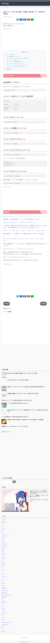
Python (3, 519)
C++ (3, 579)
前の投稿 (43, 303)
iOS (2, 629)
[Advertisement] (25, 39)
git (2, 560)
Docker (3, 554)
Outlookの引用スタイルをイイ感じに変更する (18, 380)
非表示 (25, 52)
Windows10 (4, 590)
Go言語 (3, 601)
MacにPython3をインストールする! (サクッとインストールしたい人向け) (22, 216)
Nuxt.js (3, 563)
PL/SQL (3, 611)
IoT (2, 604)
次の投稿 (6, 303)
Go (2, 599)
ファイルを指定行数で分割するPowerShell (17, 403)
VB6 (3, 620)
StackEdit (4, 588)
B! (24, 19)
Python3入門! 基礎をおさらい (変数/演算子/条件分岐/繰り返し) (20, 222)
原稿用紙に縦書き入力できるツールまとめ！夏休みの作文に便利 (22, 393)
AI (2, 572)
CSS (3, 540)
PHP (3, 526)
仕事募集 (32, 499)
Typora (3, 617)
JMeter (3, 583)
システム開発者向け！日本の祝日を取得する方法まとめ (15, 416)
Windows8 (4, 592)
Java (3, 533)
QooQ (27, 642)
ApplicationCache (6, 595)
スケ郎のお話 (5, 3)
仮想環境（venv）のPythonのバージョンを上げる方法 (15, 426)
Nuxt (3, 606)
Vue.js (3, 551)
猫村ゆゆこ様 (44, 495)
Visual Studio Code (6, 622)
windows (4, 558)
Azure (3, 538)
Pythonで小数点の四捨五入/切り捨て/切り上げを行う (17, 257)
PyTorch (4, 613)
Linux (3, 556)
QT (2, 615)
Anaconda (4, 544)
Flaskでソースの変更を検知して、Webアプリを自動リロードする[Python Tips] (24, 230)
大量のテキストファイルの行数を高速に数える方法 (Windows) (17, 400)
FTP (3, 581)
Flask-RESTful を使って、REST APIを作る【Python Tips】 (19, 248)
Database (4, 597)
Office (3, 608)
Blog (3, 574)
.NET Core (4, 576)
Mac (3, 531)
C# (2, 524)
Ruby (3, 549)
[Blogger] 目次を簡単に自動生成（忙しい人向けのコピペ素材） (22, 373)
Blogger (4, 529)
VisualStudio (5, 624)
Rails (3, 585)
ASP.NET (4, 547)
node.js (3, 631)
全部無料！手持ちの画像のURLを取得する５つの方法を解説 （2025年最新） (25, 419)
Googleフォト (5, 535)
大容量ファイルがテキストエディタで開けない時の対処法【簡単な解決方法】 (25, 386)
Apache (3, 565)
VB (2, 567)
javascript (4, 522)
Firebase (4, 542)
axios (3, 626)
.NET (3, 570)
